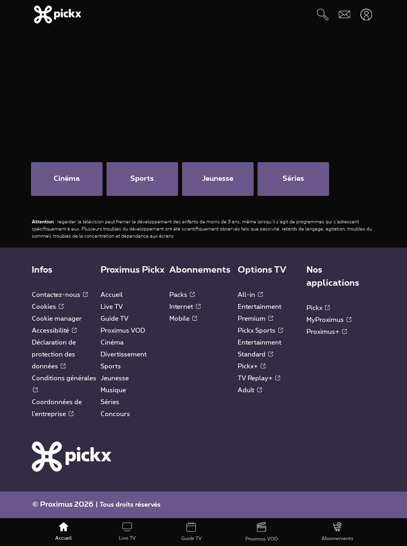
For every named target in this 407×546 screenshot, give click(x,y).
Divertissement (124, 354)
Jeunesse (115, 378)
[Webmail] (344, 14)
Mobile (183, 319)
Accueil (112, 295)
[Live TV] (127, 532)
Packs (182, 295)
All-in (250, 295)
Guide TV (114, 319)
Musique (113, 390)
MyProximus (328, 320)
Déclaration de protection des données (54, 354)
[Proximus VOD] (261, 532)
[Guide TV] (191, 532)
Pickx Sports (260, 330)
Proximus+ (326, 332)
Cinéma (112, 342)
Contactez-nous (60, 295)
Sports (111, 366)
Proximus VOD (123, 330)
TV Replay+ (259, 378)
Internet (185, 307)
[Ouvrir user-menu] (366, 14)
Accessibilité (54, 330)
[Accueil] (63, 532)
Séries (110, 402)
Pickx (318, 308)
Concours (115, 414)
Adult (250, 390)
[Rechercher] (322, 14)
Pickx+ (252, 366)
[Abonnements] (337, 532)
